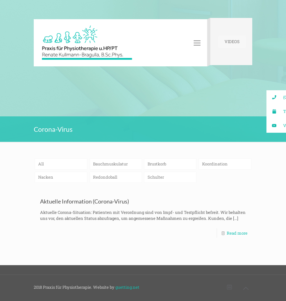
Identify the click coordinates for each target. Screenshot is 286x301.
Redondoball (105, 177)
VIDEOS (232, 41)
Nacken (45, 177)
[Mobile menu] (197, 42)
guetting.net (127, 287)
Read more (237, 233)
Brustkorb (157, 164)
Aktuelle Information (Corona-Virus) (84, 201)
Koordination (215, 164)
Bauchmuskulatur (110, 164)
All (41, 164)
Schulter (156, 177)
